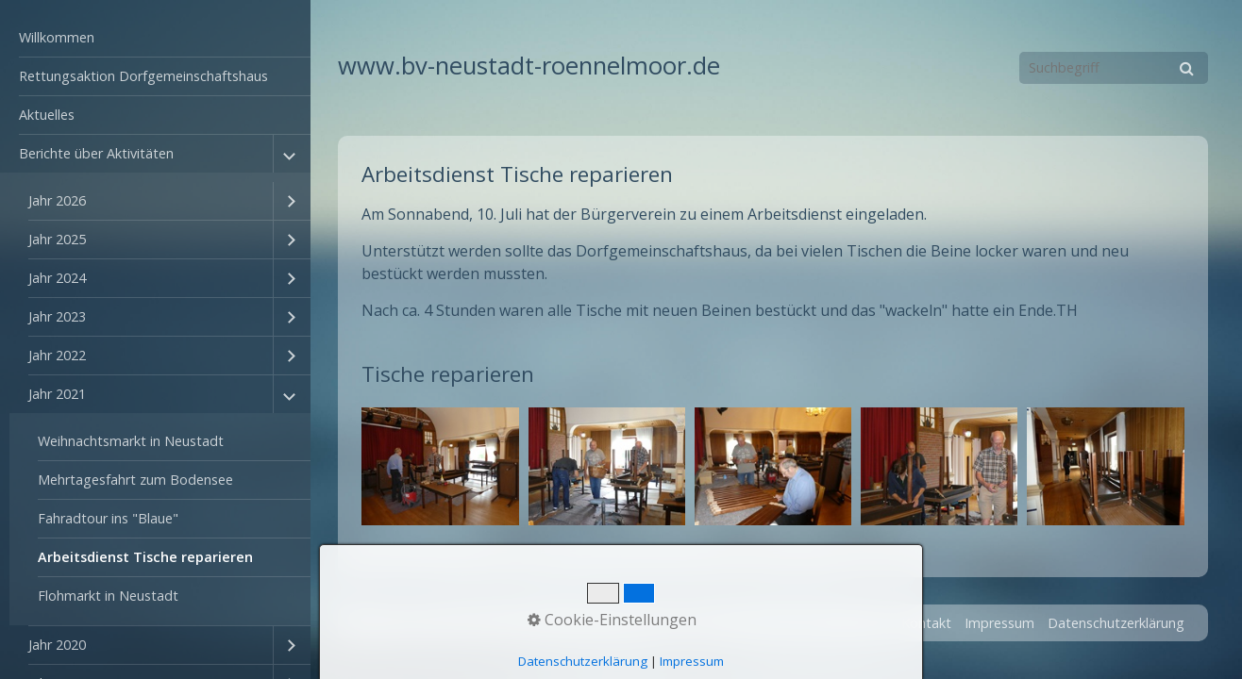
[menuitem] (155, 38)
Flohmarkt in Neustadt (108, 595)
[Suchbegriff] (1113, 68)
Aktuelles (47, 115)
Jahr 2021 (57, 394)
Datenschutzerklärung (1116, 623)
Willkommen (56, 37)
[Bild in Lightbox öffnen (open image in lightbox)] (439, 466)
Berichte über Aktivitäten (96, 153)
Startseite (857, 623)
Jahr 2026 (57, 200)
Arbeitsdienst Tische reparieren (145, 557)
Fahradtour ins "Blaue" (108, 518)
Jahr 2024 (57, 278)
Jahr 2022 (57, 355)
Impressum (999, 623)
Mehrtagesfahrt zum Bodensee (135, 480)
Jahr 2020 (57, 645)
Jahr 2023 (57, 316)
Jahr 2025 (57, 239)
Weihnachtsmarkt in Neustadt (131, 441)
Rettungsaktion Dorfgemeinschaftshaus (143, 76)
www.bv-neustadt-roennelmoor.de (529, 65)
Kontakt (926, 623)
